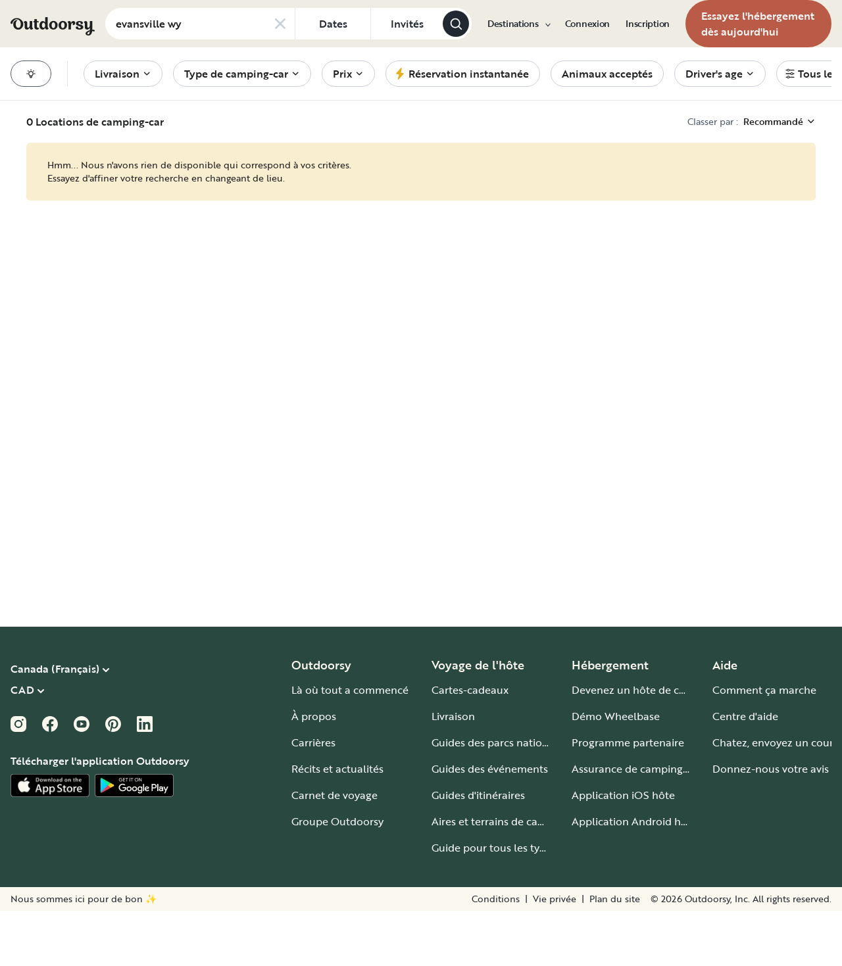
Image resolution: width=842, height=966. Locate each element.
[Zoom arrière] (645, 938)
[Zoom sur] (672, 938)
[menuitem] (518, 23)
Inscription (648, 23)
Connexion (587, 23)
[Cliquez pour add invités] (406, 23)
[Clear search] (280, 24)
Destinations (518, 23)
